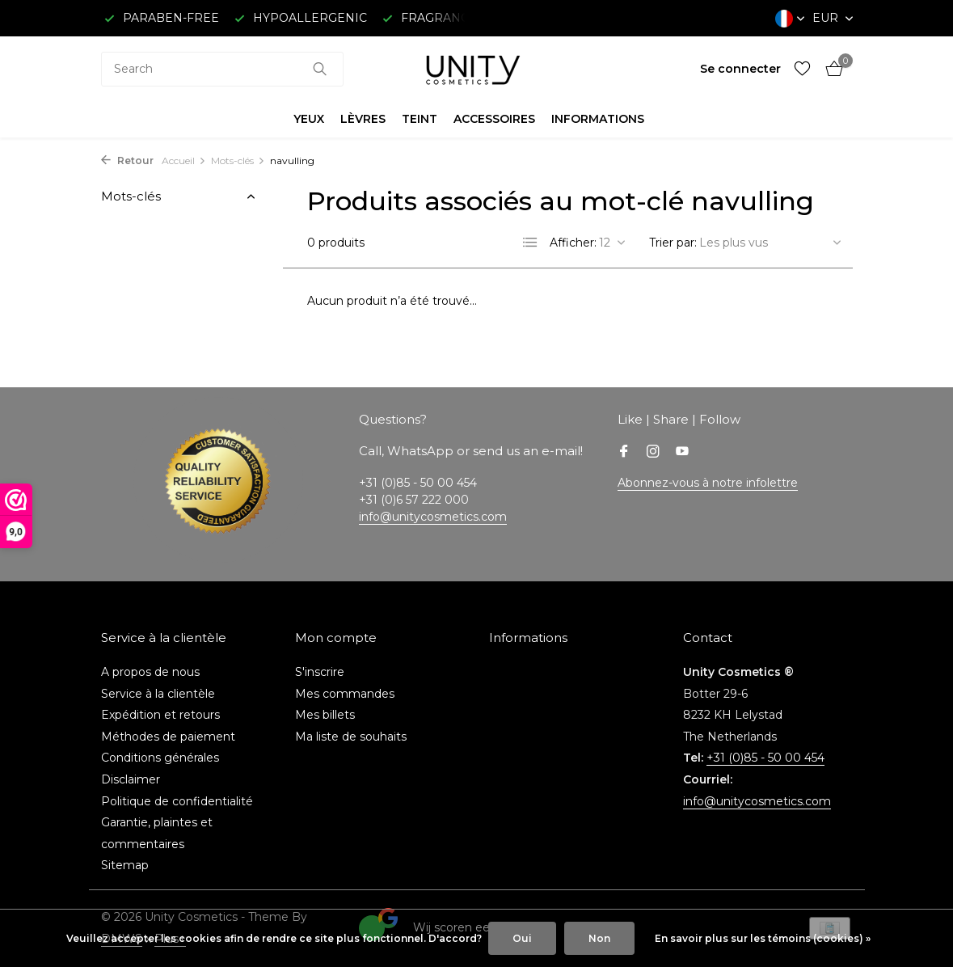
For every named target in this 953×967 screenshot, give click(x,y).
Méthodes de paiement (168, 736)
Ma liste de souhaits (351, 736)
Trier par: (673, 242)
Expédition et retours (160, 714)
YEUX (308, 119)
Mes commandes (344, 693)
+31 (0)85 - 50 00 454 (765, 757)
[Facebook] (624, 452)
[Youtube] (682, 452)
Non (599, 938)
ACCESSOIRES (494, 119)
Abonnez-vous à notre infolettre (708, 482)
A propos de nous (150, 672)
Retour (127, 160)
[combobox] (222, 69)
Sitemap (125, 865)
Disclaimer (130, 779)
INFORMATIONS (597, 119)
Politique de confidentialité (177, 801)
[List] (530, 242)
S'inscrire (319, 672)
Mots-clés (238, 160)
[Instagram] (653, 452)
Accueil (184, 160)
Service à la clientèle (158, 693)
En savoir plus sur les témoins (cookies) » (763, 938)
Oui (522, 938)
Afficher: (573, 242)
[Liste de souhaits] (802, 69)
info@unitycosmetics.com (433, 516)
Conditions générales (160, 757)
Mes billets (325, 714)
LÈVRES (363, 119)
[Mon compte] (740, 68)
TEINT (419, 119)
